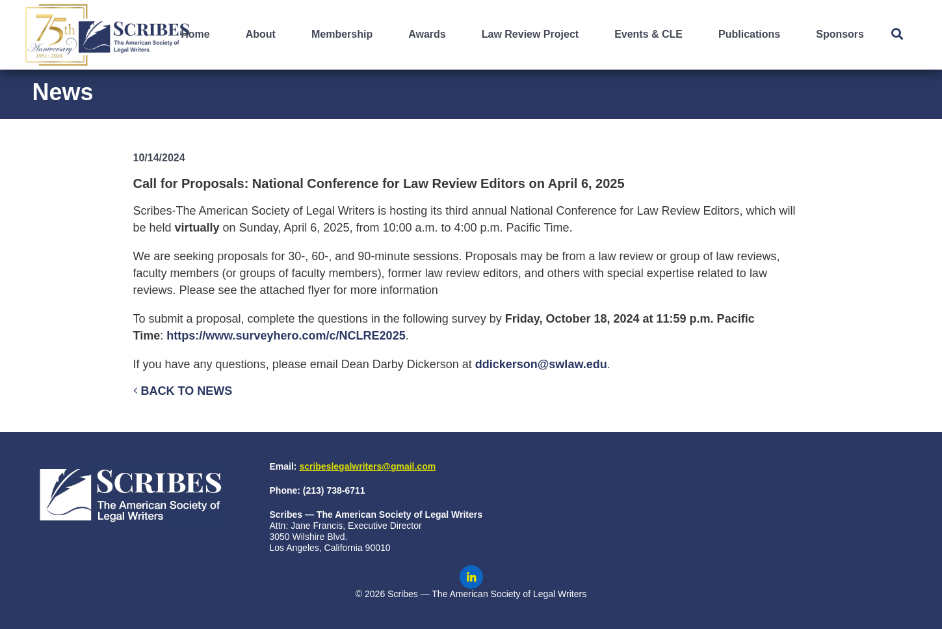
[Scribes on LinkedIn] (471, 577)
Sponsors (840, 34)
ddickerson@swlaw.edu (541, 364)
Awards (427, 34)
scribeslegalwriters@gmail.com (367, 466)
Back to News (183, 390)
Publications (749, 34)
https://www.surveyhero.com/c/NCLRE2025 (285, 335)
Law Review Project (530, 34)
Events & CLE (648, 34)
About (261, 34)
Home (195, 34)
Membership (342, 34)
